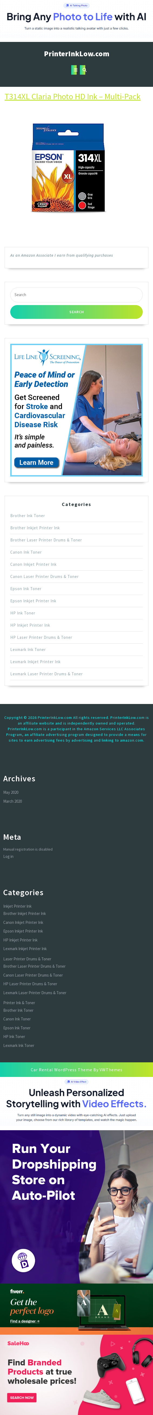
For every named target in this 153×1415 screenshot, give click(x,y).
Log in (8, 856)
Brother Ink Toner (27, 515)
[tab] (74, 70)
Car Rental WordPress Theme (61, 1069)
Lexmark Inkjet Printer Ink (35, 661)
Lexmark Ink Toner (28, 649)
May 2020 (10, 792)
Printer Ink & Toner (19, 1002)
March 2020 (12, 801)
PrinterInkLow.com (76, 53)
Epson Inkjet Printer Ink (33, 600)
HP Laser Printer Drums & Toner (41, 637)
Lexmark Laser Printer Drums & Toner (46, 673)
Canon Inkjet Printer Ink (33, 564)
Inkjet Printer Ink (17, 906)
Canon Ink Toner (26, 552)
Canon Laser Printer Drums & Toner (44, 576)
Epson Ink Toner (26, 588)
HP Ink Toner (22, 613)
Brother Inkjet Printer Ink (35, 527)
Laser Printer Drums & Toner (27, 958)
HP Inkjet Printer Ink (30, 625)
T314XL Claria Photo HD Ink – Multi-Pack (73, 96)
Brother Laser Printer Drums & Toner (46, 540)
